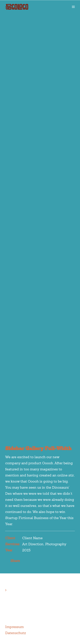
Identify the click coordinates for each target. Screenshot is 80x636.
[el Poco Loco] (16, 7)
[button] (73, 7)
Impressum (14, 627)
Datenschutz (15, 633)
